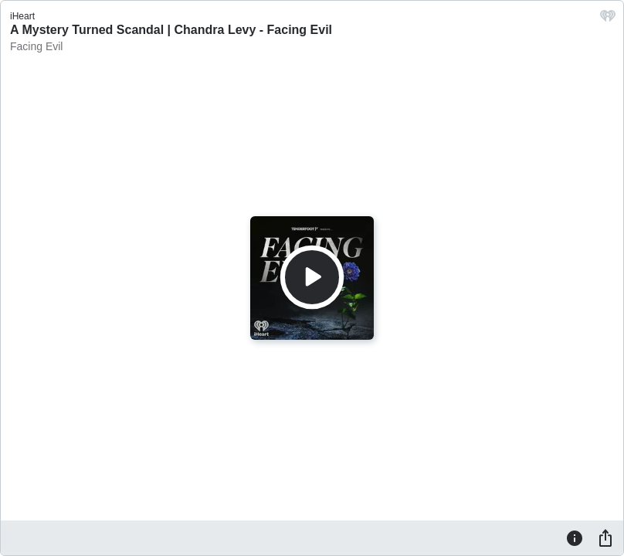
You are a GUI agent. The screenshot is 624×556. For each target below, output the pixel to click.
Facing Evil (36, 46)
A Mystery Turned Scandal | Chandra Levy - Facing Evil (171, 29)
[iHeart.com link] (608, 19)
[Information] (574, 537)
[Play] (312, 277)
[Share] (605, 537)
